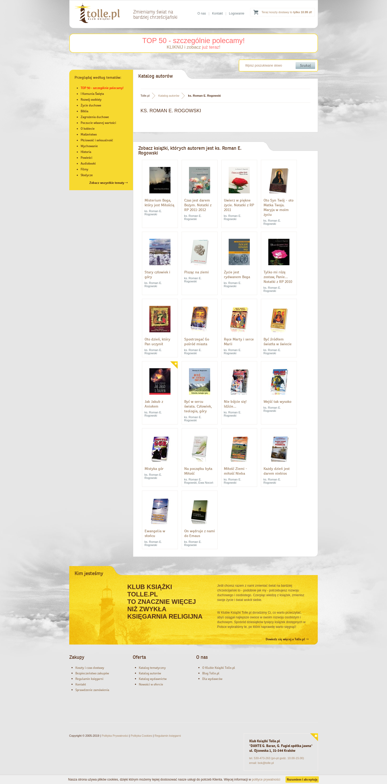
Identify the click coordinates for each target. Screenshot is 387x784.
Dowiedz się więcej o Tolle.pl (287, 639)
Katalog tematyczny (152, 667)
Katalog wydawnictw (153, 678)
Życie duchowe (91, 105)
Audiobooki (88, 163)
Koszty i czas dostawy (89, 667)
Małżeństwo (89, 134)
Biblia (84, 111)
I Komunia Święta (92, 93)
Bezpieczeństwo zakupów (92, 673)
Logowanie (236, 13)
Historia (86, 151)
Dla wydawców (212, 678)
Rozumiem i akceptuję (302, 779)
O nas (201, 13)
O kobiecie (88, 128)
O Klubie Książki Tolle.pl (218, 667)
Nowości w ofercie (151, 684)
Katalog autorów (168, 95)
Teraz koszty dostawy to (286, 12)
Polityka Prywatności (115, 735)
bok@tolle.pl (266, 762)
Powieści (86, 157)
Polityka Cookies (141, 735)
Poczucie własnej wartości (98, 122)
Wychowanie (89, 146)
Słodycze (87, 175)
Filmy (84, 169)
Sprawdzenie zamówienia (92, 690)
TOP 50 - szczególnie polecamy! (193, 41)
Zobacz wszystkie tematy (108, 183)
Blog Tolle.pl (210, 673)
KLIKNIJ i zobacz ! (193, 47)
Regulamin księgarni (89, 678)
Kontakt (217, 13)
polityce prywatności (266, 779)
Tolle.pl (145, 95)
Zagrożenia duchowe (95, 117)
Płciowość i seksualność (97, 140)
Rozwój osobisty (91, 99)
